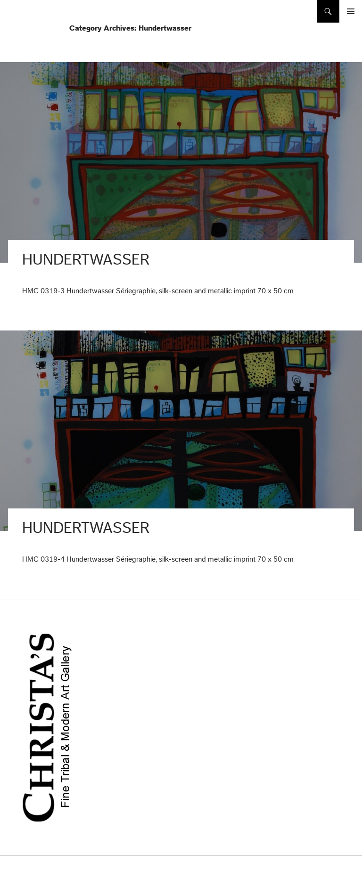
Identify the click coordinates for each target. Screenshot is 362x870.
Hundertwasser (85, 259)
